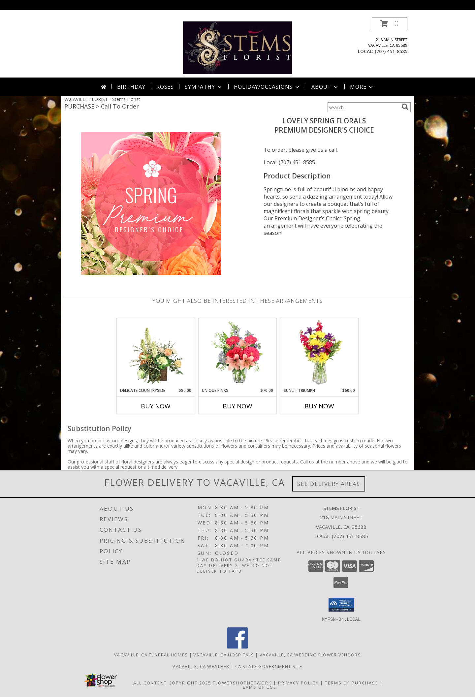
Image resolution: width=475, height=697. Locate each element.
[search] (405, 107)
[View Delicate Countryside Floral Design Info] (155, 352)
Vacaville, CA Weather (201, 666)
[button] (389, 23)
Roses (165, 86)
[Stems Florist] (237, 47)
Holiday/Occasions (267, 86)
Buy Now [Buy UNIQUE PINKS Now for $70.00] (237, 406)
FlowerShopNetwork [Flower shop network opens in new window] (242, 682)
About (325, 86)
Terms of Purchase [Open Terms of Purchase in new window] (351, 682)
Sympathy (204, 86)
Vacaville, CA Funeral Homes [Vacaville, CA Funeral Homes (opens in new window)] (151, 654)
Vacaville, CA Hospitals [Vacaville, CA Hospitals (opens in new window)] (223, 654)
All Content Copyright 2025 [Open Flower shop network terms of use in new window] (172, 682)
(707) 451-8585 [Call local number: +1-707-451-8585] (391, 51)
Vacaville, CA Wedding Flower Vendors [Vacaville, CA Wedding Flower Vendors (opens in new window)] (310, 654)
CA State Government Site (268, 666)
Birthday (131, 86)
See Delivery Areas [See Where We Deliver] (328, 484)
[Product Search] (363, 107)
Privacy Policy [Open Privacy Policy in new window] (298, 682)
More (362, 86)
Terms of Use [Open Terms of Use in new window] (258, 687)
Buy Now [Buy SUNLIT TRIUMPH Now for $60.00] (319, 406)
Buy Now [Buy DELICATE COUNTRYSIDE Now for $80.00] (156, 406)
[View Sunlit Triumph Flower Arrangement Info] (319, 352)
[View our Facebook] (237, 646)
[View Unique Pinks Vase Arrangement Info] (237, 352)
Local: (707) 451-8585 (289, 162)
